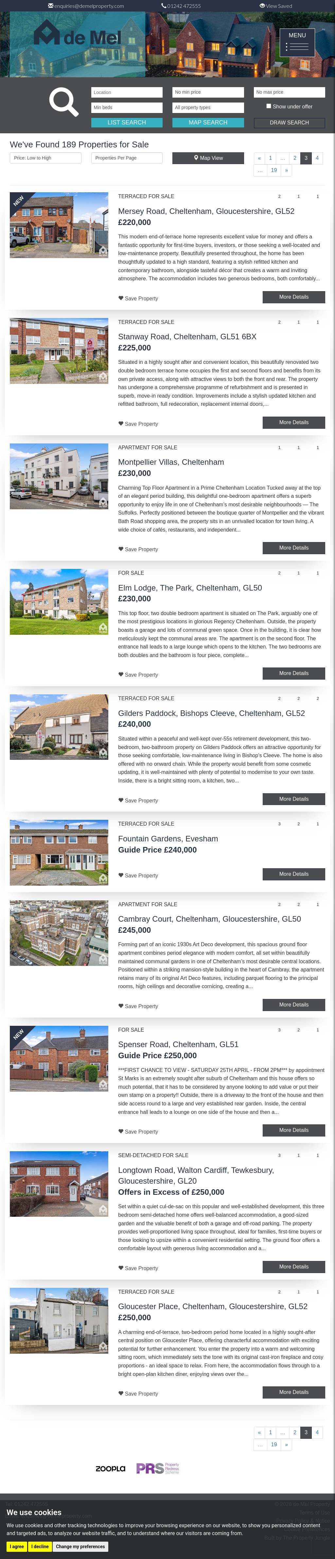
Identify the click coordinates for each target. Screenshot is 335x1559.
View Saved (276, 6)
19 (274, 170)
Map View (208, 158)
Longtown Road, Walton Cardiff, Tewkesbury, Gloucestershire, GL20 (196, 1181)
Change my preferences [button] (80, 1546)
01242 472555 (181, 6)
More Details (294, 297)
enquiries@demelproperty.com (86, 6)
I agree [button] (17, 1546)
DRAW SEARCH (289, 122)
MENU (297, 43)
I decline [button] (40, 1546)
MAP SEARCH (208, 122)
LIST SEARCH (127, 122)
